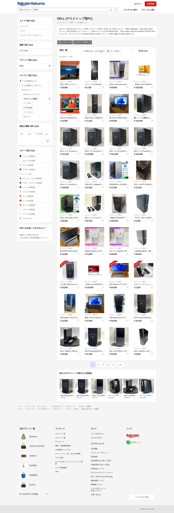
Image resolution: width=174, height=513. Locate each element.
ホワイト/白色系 (35, 161)
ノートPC (36, 103)
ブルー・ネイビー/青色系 (35, 183)
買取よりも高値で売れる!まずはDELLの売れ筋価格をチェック (35, 236)
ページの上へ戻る (142, 497)
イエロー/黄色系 (35, 192)
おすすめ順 (99, 51)
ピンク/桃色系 (35, 196)
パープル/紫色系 (35, 187)
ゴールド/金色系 (35, 214)
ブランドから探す (148, 10)
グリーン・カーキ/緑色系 (35, 178)
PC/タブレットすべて (36, 94)
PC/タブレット (36, 90)
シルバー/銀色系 (35, 209)
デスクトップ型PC (82, 42)
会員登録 (150, 4)
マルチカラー (35, 218)
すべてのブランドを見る (29, 494)
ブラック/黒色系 (35, 156)
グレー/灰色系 (35, 165)
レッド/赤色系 (35, 201)
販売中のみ (88, 51)
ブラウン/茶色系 (35, 169)
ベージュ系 (35, 174)
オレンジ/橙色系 (35, 205)
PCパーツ (36, 117)
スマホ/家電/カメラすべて (36, 85)
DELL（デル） (65, 42)
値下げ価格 (35, 51)
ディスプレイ (36, 112)
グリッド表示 (113, 51)
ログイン (138, 4)
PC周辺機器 (36, 108)
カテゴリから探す (130, 10)
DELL (35, 66)
